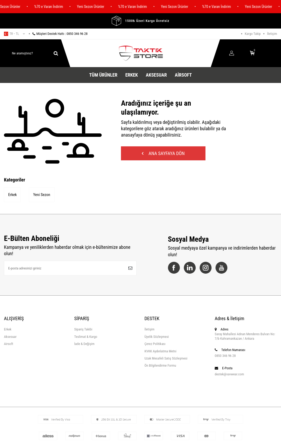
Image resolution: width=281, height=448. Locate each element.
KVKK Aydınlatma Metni (160, 351)
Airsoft (183, 75)
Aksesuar (156, 75)
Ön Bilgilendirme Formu (160, 365)
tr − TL (14, 34)
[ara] (55, 53)
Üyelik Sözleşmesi (156, 337)
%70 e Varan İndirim (51, 6)
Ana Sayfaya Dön (163, 153)
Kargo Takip (253, 34)
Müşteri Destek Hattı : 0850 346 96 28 (58, 34)
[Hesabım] (231, 53)
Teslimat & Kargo (85, 337)
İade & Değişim (84, 344)
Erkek (131, 75)
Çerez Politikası (155, 344)
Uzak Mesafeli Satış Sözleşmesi (166, 358)
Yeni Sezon (41, 194)
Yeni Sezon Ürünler (93, 6)
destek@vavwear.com (229, 374)
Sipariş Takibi (83, 329)
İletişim (272, 34)
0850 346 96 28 (225, 356)
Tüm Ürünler (103, 75)
